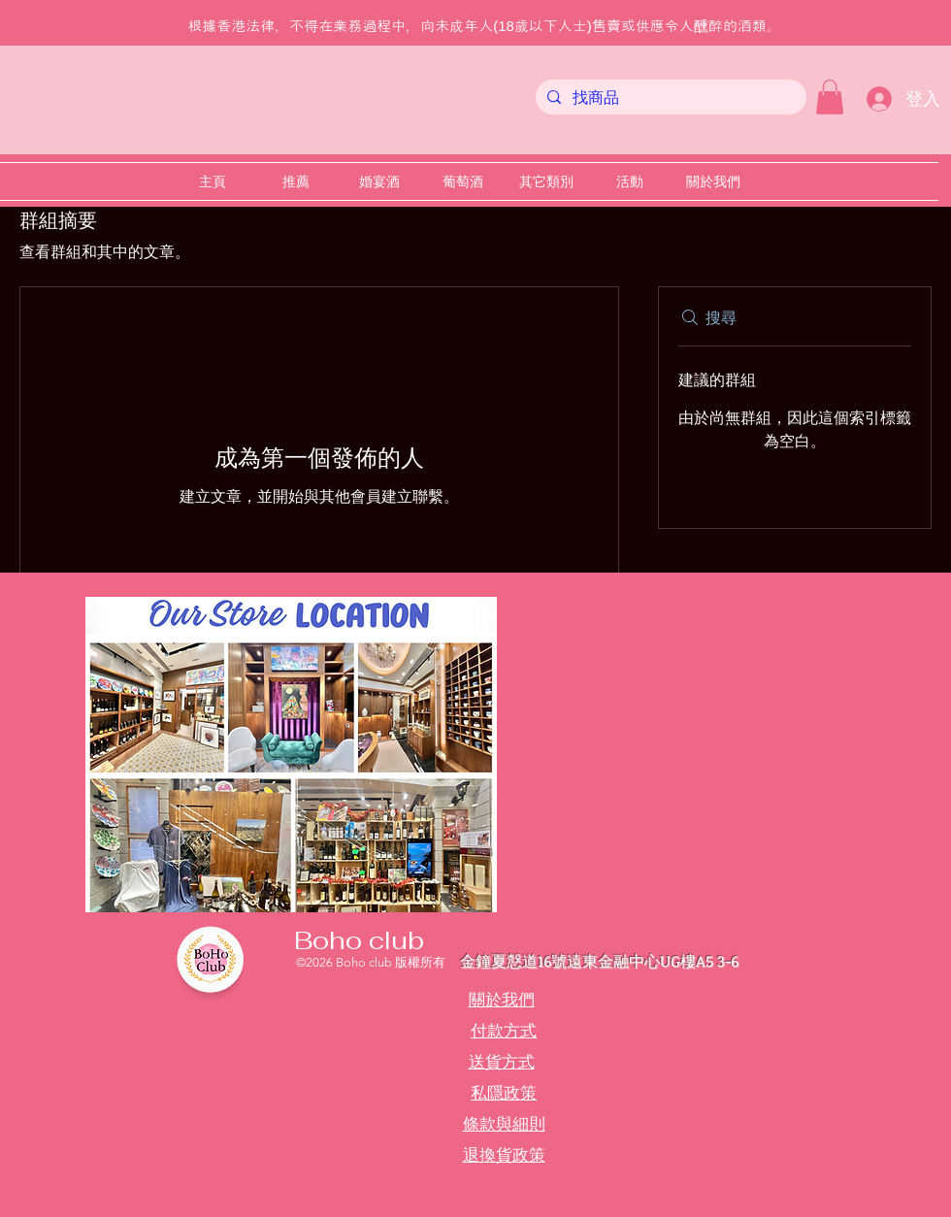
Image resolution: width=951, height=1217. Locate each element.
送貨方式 (502, 1061)
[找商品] (669, 98)
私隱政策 (504, 1092)
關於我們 (502, 999)
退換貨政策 (504, 1155)
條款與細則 (504, 1124)
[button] (829, 97)
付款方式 (504, 1030)
